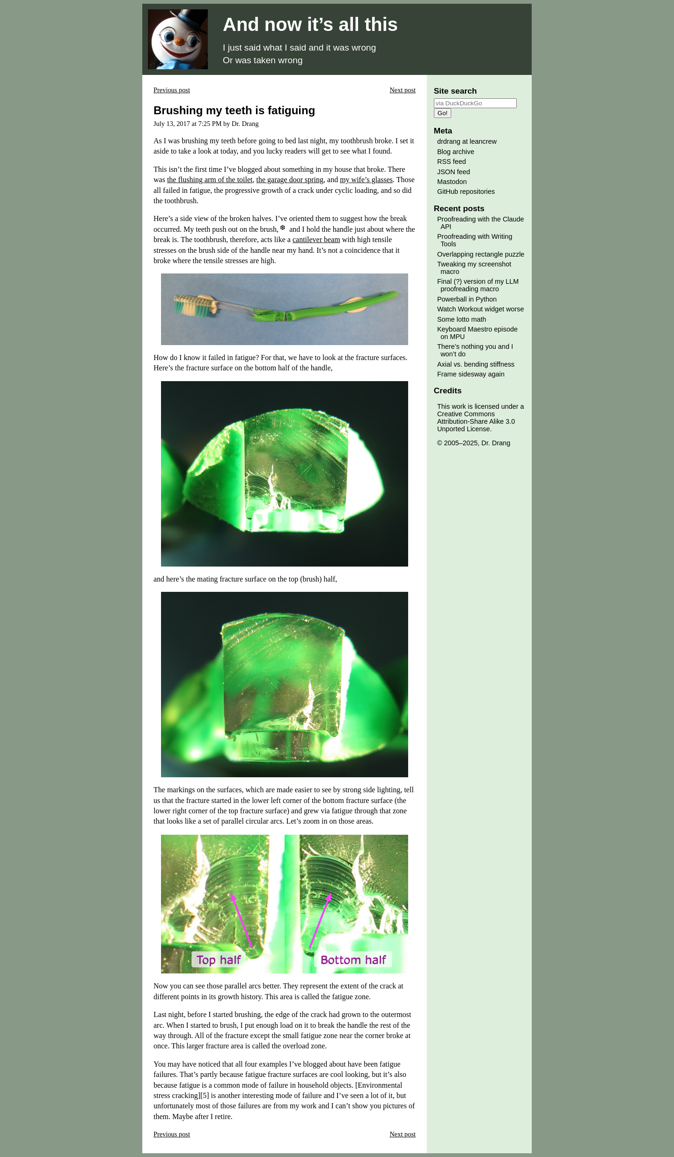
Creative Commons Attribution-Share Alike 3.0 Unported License (476, 421)
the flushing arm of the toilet (210, 180)
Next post (402, 90)
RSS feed (451, 161)
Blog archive (455, 151)
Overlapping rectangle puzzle (480, 254)
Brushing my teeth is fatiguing (234, 110)
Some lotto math (461, 319)
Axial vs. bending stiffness (475, 364)
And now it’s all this (310, 24)
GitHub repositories (466, 191)
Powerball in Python (467, 299)
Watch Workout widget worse (480, 309)
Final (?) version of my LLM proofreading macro (478, 285)
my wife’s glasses (366, 180)
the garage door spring (290, 180)
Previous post (172, 90)
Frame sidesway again (471, 374)
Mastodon (452, 181)
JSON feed (453, 172)
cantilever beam (316, 239)
